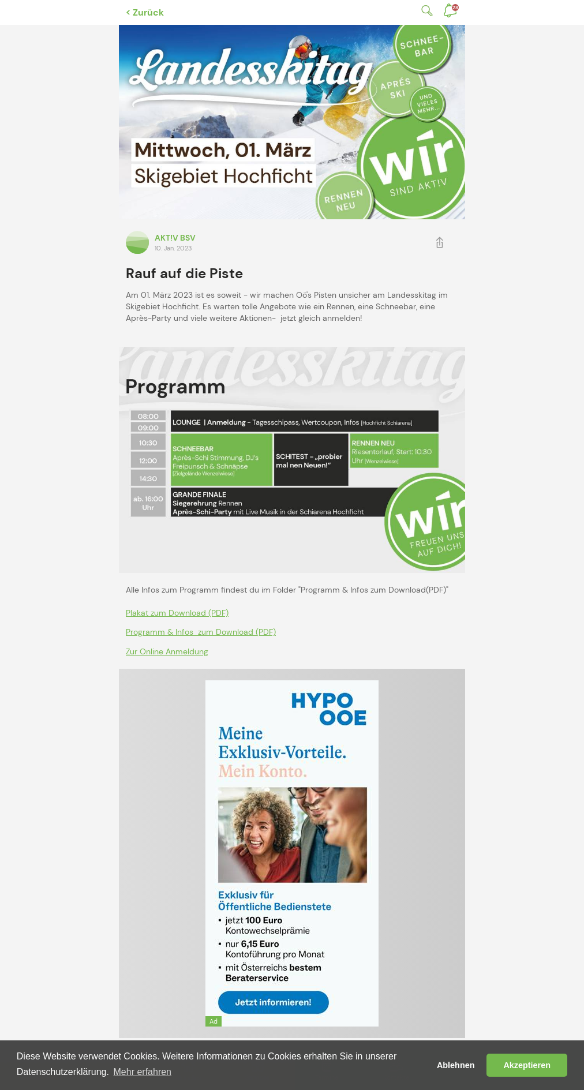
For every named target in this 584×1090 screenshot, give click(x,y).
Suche (424, 10)
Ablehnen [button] (456, 1065)
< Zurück (145, 12)
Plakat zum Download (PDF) (177, 613)
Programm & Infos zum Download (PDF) (201, 632)
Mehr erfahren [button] (143, 1072)
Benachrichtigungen (455, 7)
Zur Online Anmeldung (167, 651)
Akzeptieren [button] (527, 1065)
